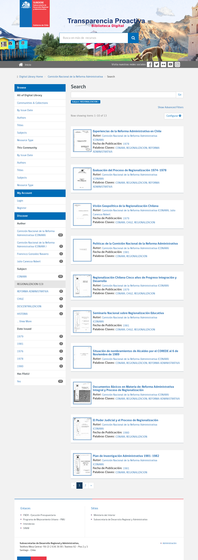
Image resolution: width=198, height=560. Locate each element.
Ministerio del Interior (104, 515)
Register (21, 208)
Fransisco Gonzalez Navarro (40, 254)
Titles (20, 125)
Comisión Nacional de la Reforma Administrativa (75, 76)
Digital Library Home (31, 76)
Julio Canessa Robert (40, 261)
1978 (40, 358)
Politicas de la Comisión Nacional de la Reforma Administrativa (135, 243)
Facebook (149, 64)
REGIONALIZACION (144, 222)
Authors (21, 118)
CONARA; (120, 148)
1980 (40, 366)
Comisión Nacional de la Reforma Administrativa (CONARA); (136, 210)
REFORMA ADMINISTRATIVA (40, 291)
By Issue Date (25, 110)
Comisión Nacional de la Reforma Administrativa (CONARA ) (40, 244)
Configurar (173, 115)
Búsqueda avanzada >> (72, 47)
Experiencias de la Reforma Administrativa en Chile (127, 131)
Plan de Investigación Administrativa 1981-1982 (126, 456)
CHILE (40, 298)
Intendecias (29, 524)
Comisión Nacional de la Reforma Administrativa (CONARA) (40, 233)
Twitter (156, 64)
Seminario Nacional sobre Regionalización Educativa (129, 313)
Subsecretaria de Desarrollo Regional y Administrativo (120, 519)
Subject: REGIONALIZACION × (85, 102)
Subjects (22, 133)
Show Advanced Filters (171, 107)
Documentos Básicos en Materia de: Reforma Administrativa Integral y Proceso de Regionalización (133, 388)
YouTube (170, 64)
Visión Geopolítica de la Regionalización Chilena (126, 206)
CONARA (40, 276)
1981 (40, 343)
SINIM (26, 528)
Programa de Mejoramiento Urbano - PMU (44, 519)
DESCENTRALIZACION (40, 306)
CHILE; (130, 222)
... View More (24, 321)
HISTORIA (40, 313)
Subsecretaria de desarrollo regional (35, 16)
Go (179, 94)
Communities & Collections (32, 103)
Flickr (163, 64)
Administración (170, 543)
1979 (40, 336)
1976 (40, 351)
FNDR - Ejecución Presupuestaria (39, 515)
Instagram (177, 64)
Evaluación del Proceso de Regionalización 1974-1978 (130, 170)
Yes (40, 381)
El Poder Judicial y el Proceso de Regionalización (126, 420)
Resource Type (25, 140)
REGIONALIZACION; (137, 148)
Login (20, 200)
